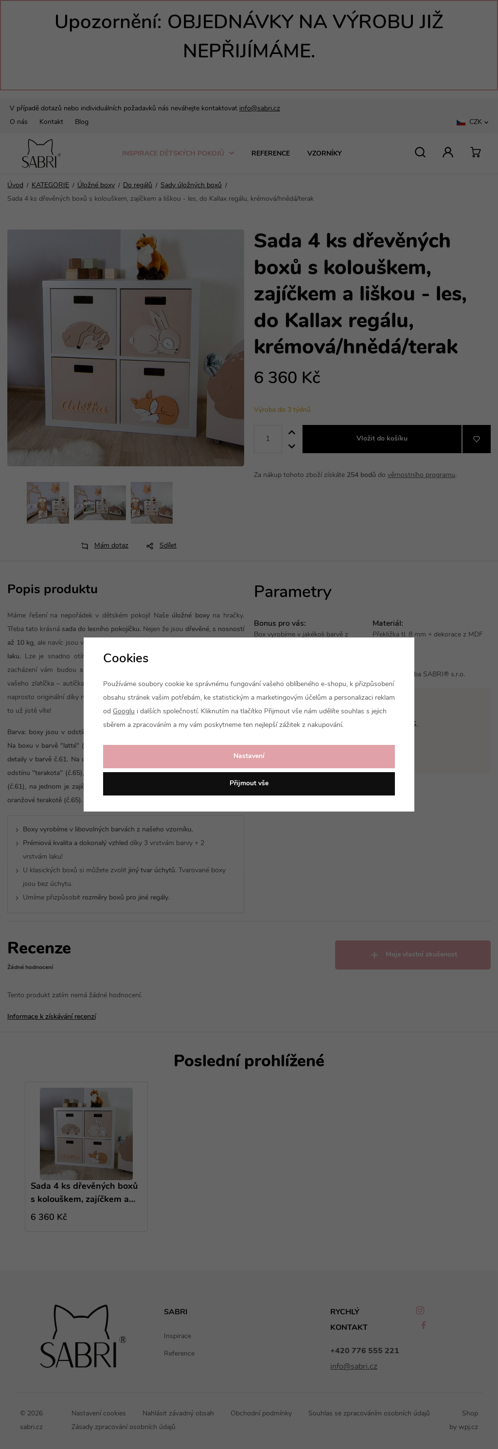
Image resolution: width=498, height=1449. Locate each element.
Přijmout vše (249, 783)
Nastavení (249, 756)
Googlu (124, 711)
